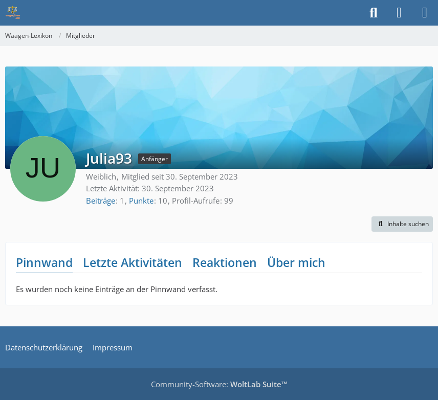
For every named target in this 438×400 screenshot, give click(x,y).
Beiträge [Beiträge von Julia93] (100, 200)
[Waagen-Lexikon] (13, 13)
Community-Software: (219, 384)
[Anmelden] (399, 13)
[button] (402, 224)
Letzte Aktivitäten (132, 262)
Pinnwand (44, 262)
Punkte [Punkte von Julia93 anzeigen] (141, 200)
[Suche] (373, 13)
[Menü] (424, 13)
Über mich (296, 262)
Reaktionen (224, 262)
